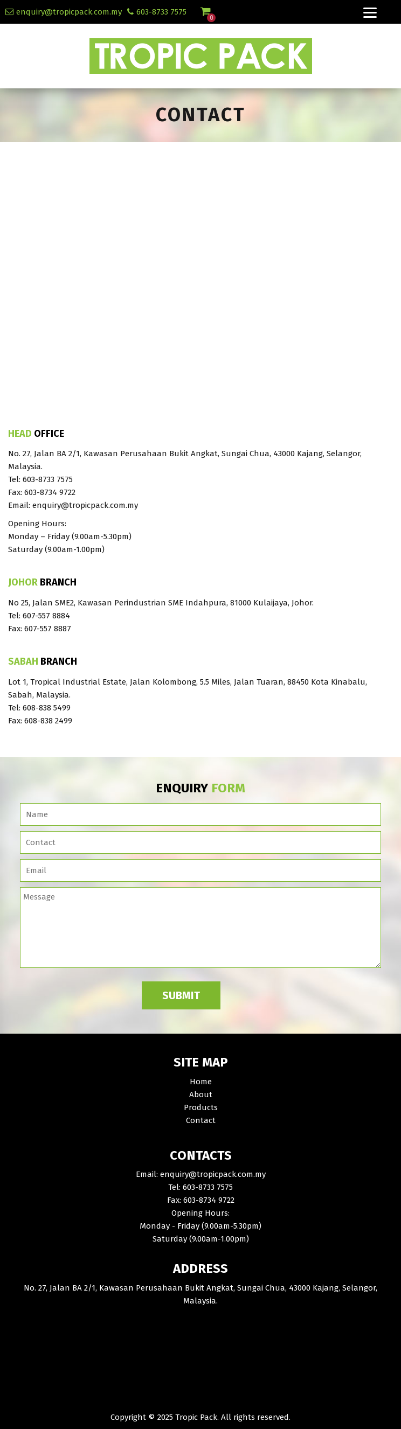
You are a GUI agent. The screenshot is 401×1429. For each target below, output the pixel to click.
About (200, 1094)
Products (201, 1107)
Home (201, 1081)
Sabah (23, 662)
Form (228, 788)
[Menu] (370, 12)
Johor (23, 582)
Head (20, 434)
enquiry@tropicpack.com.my (69, 12)
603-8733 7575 (161, 12)
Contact (201, 1120)
